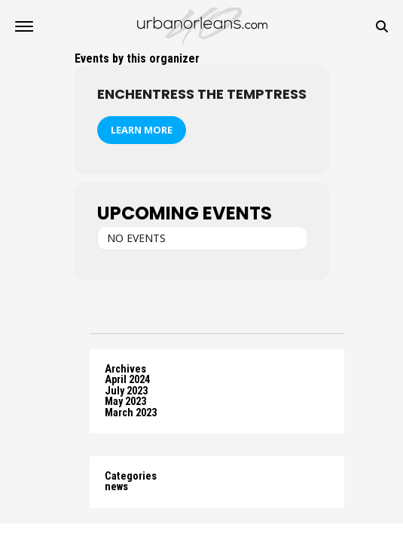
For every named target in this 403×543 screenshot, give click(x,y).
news (116, 486)
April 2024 (127, 379)
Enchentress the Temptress (202, 93)
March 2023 (131, 412)
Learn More (141, 130)
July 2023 (126, 391)
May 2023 (125, 401)
